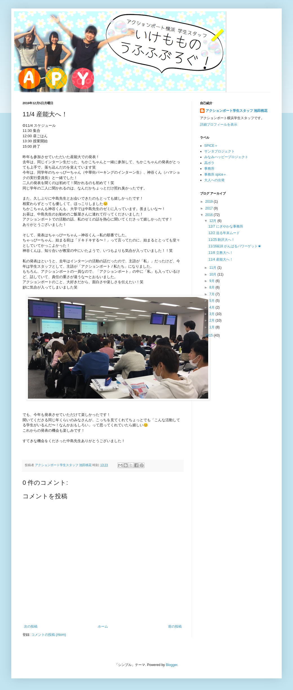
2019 (209, 202)
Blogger (171, 665)
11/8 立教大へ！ (220, 253)
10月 (213, 274)
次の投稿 (30, 626)
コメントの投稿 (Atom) (48, 635)
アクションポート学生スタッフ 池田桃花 (236, 111)
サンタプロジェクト (219, 151)
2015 (209, 335)
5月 (212, 301)
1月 (212, 327)
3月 (212, 314)
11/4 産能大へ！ (220, 259)
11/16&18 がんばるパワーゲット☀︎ (234, 246)
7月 (212, 294)
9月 (212, 281)
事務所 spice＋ (215, 174)
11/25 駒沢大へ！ (221, 240)
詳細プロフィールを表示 (218, 124)
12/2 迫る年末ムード (224, 233)
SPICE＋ (211, 146)
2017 (209, 208)
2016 (209, 215)
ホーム (103, 626)
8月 (212, 287)
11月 (213, 268)
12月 (213, 221)
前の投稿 (175, 626)
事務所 (209, 169)
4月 (212, 307)
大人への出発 (214, 180)
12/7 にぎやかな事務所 (225, 226)
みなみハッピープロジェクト (226, 157)
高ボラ (209, 163)
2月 (212, 320)
